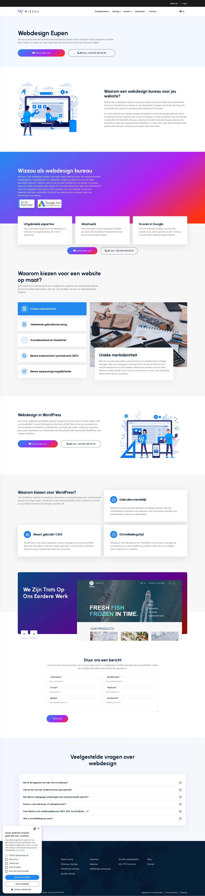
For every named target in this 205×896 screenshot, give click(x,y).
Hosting (115, 11)
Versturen (57, 718)
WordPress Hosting (70, 869)
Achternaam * (113, 677)
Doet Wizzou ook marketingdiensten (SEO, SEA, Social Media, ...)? (56, 811)
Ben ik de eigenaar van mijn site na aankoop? (45, 783)
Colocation (140, 11)
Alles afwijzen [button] (22, 884)
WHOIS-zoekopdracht (128, 859)
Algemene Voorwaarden (152, 892)
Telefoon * (112, 687)
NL (182, 11)
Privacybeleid (171, 892)
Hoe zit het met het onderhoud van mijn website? (47, 790)
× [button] (38, 828)
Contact (152, 11)
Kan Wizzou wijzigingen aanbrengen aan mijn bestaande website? (56, 797)
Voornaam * (56, 677)
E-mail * (54, 687)
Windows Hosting (69, 864)
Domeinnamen (101, 11)
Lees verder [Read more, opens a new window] (20, 850)
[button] (24, 633)
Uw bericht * (113, 698)
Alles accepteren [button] (22, 877)
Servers (127, 11)
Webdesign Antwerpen (100, 869)
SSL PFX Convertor (127, 864)
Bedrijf (53, 698)
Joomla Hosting (68, 873)
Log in (184, 3)
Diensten (94, 864)
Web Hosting (67, 859)
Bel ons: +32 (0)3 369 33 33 (91, 53)
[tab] (52, 308)
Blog (149, 859)
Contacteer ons (41, 53)
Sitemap (183, 892)
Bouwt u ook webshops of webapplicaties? (44, 804)
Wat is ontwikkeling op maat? (38, 818)
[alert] (22, 859)
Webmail (174, 3)
